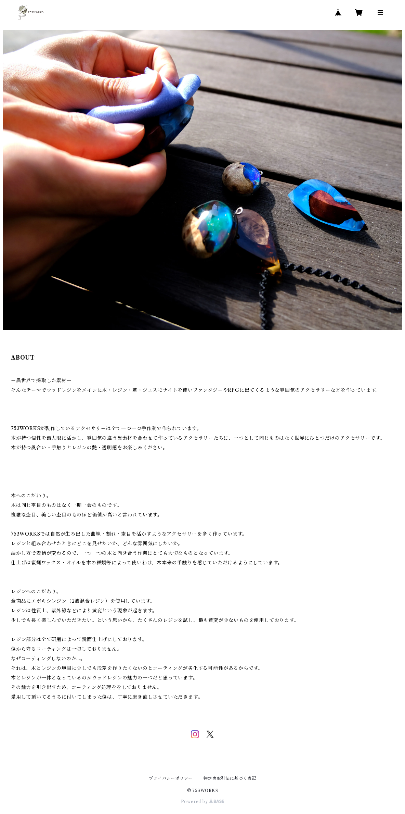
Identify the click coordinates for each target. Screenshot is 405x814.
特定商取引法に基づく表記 (230, 778)
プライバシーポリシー (171, 778)
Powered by (202, 801)
